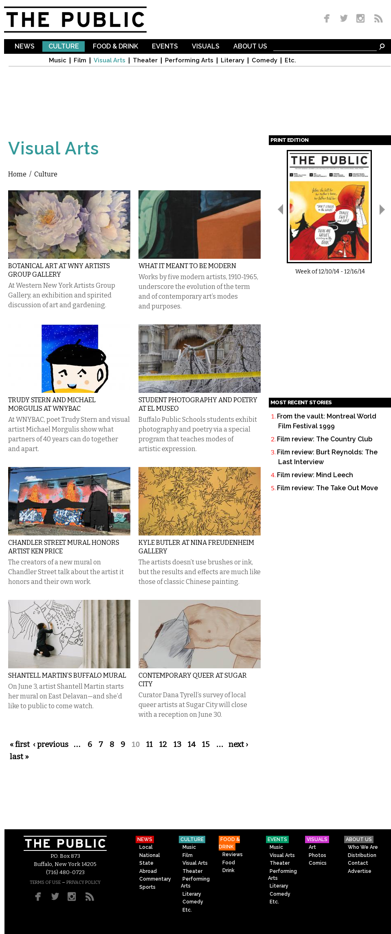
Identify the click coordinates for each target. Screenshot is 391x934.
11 (149, 744)
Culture (63, 46)
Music (57, 60)
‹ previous (50, 744)
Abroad (148, 871)
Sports (147, 887)
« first (20, 744)
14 (192, 744)
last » (19, 756)
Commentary (155, 879)
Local (146, 847)
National (149, 855)
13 (177, 744)
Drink (228, 870)
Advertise (359, 871)
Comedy (264, 60)
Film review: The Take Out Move (327, 488)
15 (205, 744)
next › (238, 744)
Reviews (232, 854)
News (25, 46)
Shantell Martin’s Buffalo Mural (67, 675)
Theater (145, 60)
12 (163, 744)
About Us (250, 46)
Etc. (290, 60)
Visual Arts (109, 60)
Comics (318, 863)
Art (312, 847)
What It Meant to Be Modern (187, 266)
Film (80, 60)
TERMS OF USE (45, 882)
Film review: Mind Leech (315, 475)
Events (165, 46)
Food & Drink (115, 46)
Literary (232, 60)
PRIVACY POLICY (83, 882)
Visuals (206, 46)
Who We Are (363, 847)
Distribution (362, 855)
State (146, 863)
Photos (317, 855)
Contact (358, 863)
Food (228, 863)
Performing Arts (189, 60)
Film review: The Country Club (324, 439)
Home (17, 174)
